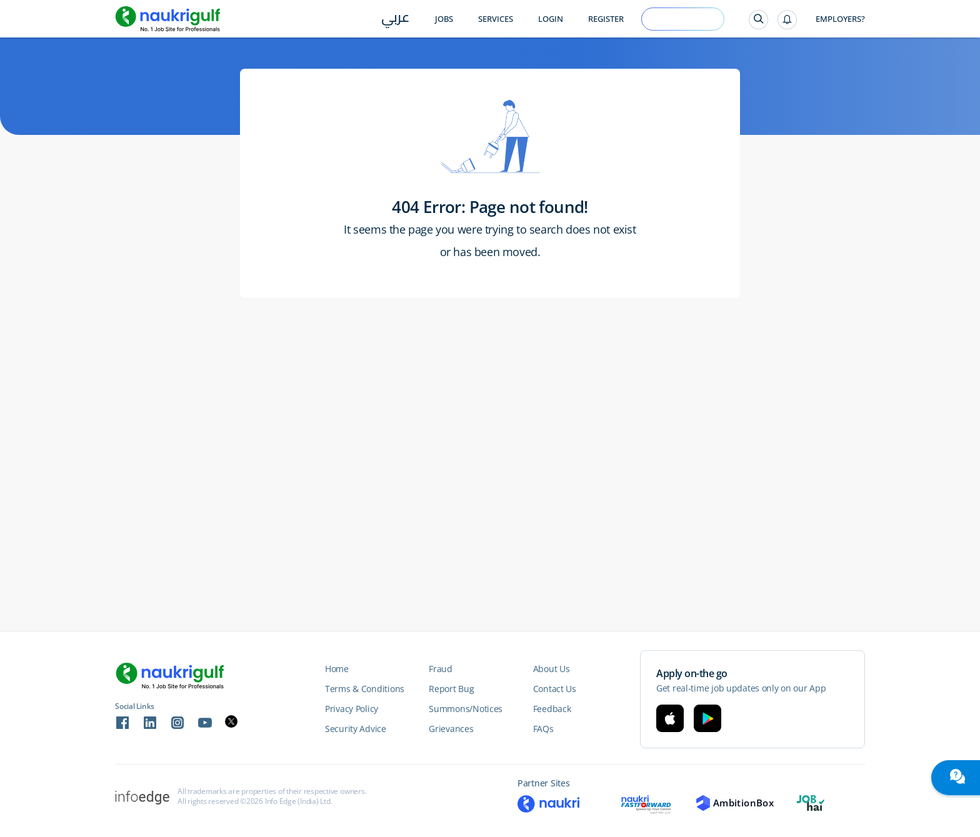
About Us (551, 669)
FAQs (543, 729)
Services (495, 19)
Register (606, 19)
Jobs (444, 19)
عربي (395, 19)
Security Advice (355, 729)
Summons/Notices (465, 709)
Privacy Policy (351, 709)
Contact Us (554, 689)
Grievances (451, 729)
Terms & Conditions (364, 689)
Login (550, 19)
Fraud (440, 669)
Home (337, 669)
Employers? (840, 19)
